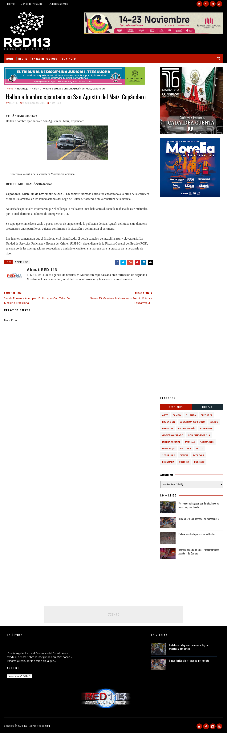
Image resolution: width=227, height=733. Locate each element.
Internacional (171, 441)
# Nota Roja (21, 262)
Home (11, 4)
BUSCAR (207, 407)
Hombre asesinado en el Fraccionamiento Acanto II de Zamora (198, 551)
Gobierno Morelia (199, 435)
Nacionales (207, 441)
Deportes (206, 415)
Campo (177, 415)
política (184, 461)
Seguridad (168, 455)
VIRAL (47, 725)
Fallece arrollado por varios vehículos (196, 534)
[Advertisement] (191, 225)
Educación (168, 421)
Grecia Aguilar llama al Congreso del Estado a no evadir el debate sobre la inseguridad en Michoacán (38, 647)
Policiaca (185, 448)
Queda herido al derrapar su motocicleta (198, 519)
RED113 (22, 58)
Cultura (190, 415)
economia (168, 461)
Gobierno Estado (172, 435)
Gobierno (206, 428)
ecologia (198, 455)
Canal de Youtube (32, 4)
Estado (213, 421)
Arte (165, 415)
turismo (199, 461)
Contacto (69, 58)
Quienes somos (58, 4)
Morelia (190, 441)
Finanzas (167, 428)
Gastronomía (186, 428)
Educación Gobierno (192, 421)
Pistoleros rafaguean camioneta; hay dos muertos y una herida (198, 505)
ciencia (184, 455)
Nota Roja (22, 88)
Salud (199, 448)
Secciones (176, 407)
